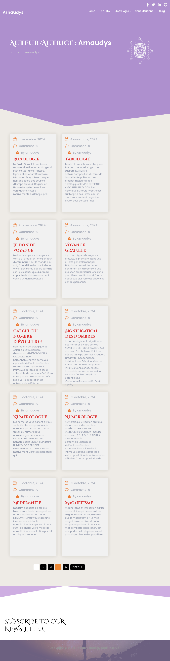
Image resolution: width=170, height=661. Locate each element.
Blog (162, 11)
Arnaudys (13, 12)
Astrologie (122, 11)
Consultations (144, 11)
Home (91, 11)
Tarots (105, 11)
